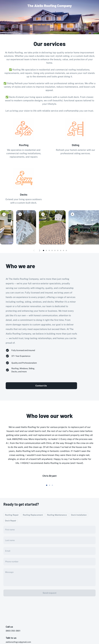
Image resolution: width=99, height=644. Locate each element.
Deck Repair (10, 520)
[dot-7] (63, 250)
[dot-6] (60, 250)
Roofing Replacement (33, 515)
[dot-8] (66, 250)
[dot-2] (49, 250)
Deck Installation (79, 515)
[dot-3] (52, 250)
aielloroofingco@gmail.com (18, 642)
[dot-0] (43, 250)
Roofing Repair (12, 515)
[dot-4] (55, 250)
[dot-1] (46, 250)
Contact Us (41, 385)
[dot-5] (57, 250)
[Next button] (39, 250)
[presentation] (49, 604)
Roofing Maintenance (57, 515)
